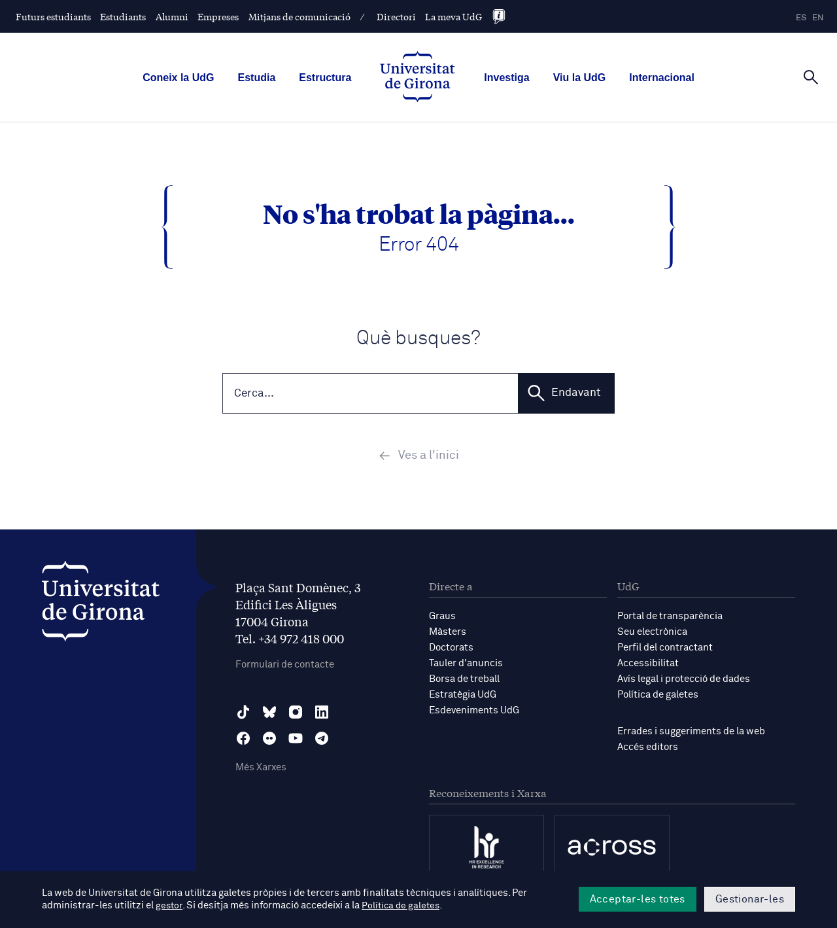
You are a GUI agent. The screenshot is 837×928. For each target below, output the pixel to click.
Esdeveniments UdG (474, 712)
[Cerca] (811, 76)
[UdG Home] (417, 78)
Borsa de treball (464, 680)
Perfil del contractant (665, 649)
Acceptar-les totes (637, 899)
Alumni (172, 16)
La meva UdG (453, 16)
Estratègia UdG (462, 696)
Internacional (661, 77)
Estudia (256, 77)
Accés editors (647, 748)
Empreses (218, 16)
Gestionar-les (749, 899)
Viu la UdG (579, 77)
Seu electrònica (652, 633)
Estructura (325, 77)
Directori (396, 16)
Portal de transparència (670, 617)
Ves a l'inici (419, 457)
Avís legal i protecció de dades (683, 680)
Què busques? (418, 339)
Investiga (506, 77)
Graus (442, 617)
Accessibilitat (648, 664)
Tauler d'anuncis (466, 664)
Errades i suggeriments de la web (691, 733)
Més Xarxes (260, 769)
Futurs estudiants (53, 16)
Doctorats (451, 649)
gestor (170, 906)
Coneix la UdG (178, 77)
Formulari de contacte (284, 666)
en (818, 18)
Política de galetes (657, 696)
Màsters (447, 633)
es (801, 18)
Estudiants (123, 16)
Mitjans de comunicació (299, 16)
